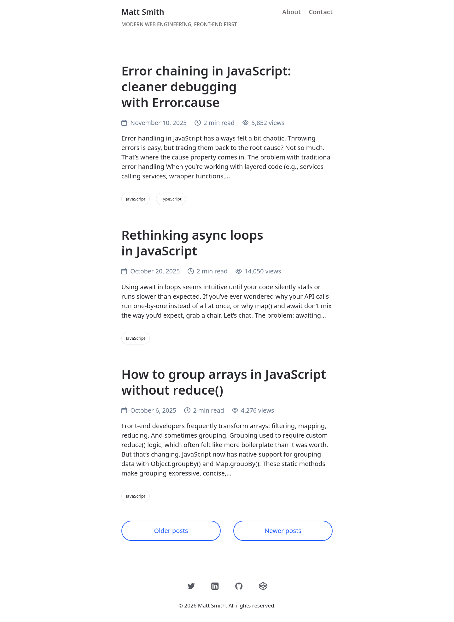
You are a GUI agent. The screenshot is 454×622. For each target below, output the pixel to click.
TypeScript (171, 199)
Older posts (171, 530)
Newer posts (283, 530)
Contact (321, 12)
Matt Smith (142, 11)
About (291, 12)
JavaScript (136, 199)
